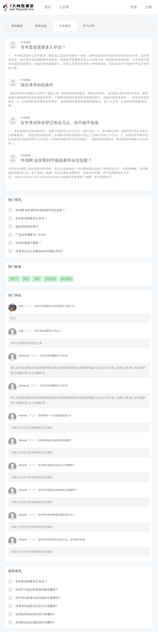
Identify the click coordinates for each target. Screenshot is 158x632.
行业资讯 (65, 25)
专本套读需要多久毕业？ (43, 47)
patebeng (24, 354)
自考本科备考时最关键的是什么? (56, 513)
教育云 (14, 278)
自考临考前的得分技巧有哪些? (35, 613)
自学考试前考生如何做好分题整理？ (58, 489)
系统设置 (50, 278)
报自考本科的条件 (37, 84)
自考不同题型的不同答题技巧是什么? (54, 305)
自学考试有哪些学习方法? (54, 354)
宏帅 (21, 305)
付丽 (21, 330)
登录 (133, 7)
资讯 (47, 7)
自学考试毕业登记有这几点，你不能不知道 (60, 122)
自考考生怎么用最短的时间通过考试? (39, 250)
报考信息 (41, 25)
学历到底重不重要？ (28, 242)
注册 (148, 7)
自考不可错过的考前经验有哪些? (36, 588)
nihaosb (23, 414)
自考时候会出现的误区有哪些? (55, 439)
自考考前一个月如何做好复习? (55, 414)
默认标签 (66, 278)
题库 (26, 278)
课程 (37, 278)
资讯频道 (17, 25)
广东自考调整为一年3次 (30, 234)
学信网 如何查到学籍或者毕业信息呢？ (56, 160)
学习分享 (88, 25)
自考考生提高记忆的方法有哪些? (56, 464)
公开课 (64, 7)
